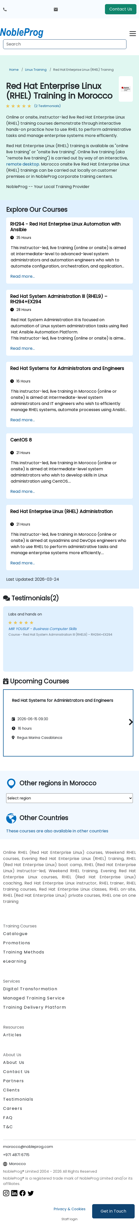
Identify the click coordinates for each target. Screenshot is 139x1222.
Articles (12, 1035)
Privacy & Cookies (69, 1209)
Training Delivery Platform (34, 1007)
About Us (14, 1062)
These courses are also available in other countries (57, 831)
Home (13, 69)
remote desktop (22, 164)
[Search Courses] (64, 44)
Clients (11, 1090)
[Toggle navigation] (132, 33)
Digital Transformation (30, 989)
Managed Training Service (34, 998)
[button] (129, 722)
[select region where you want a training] (69, 798)
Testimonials (18, 1099)
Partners (13, 1081)
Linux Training (36, 69)
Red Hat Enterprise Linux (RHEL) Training (83, 69)
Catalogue (15, 934)
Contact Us (120, 9)
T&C (8, 1127)
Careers (12, 1108)
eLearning (14, 961)
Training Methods (24, 952)
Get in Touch (113, 1211)
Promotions (16, 943)
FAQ (8, 1118)
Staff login (69, 1219)
